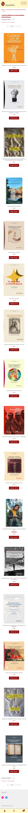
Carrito (22, 810)
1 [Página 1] (9, 26)
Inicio (4, 9)
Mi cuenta (4, 811)
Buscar (14, 811)
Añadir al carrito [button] (14, 70)
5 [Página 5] (18, 26)
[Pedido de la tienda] (8, 19)
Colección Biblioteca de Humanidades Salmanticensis (16, 9)
